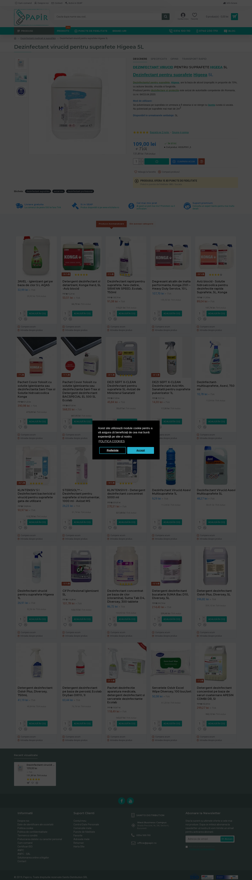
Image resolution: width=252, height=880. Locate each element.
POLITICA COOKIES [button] (112, 441)
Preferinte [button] (112, 450)
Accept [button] (140, 450)
